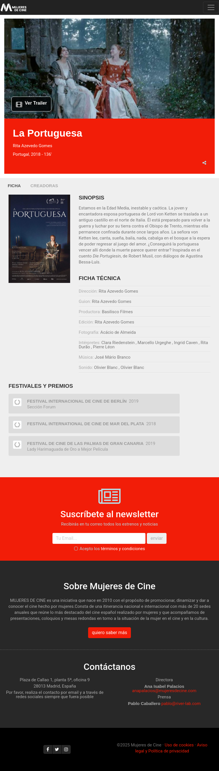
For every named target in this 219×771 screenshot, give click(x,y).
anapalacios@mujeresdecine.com (164, 690)
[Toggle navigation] (211, 7)
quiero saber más (109, 632)
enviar (157, 538)
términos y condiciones (123, 548)
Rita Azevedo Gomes (32, 145)
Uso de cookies (179, 745)
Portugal (21, 154)
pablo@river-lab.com (181, 703)
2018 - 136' (41, 154)
